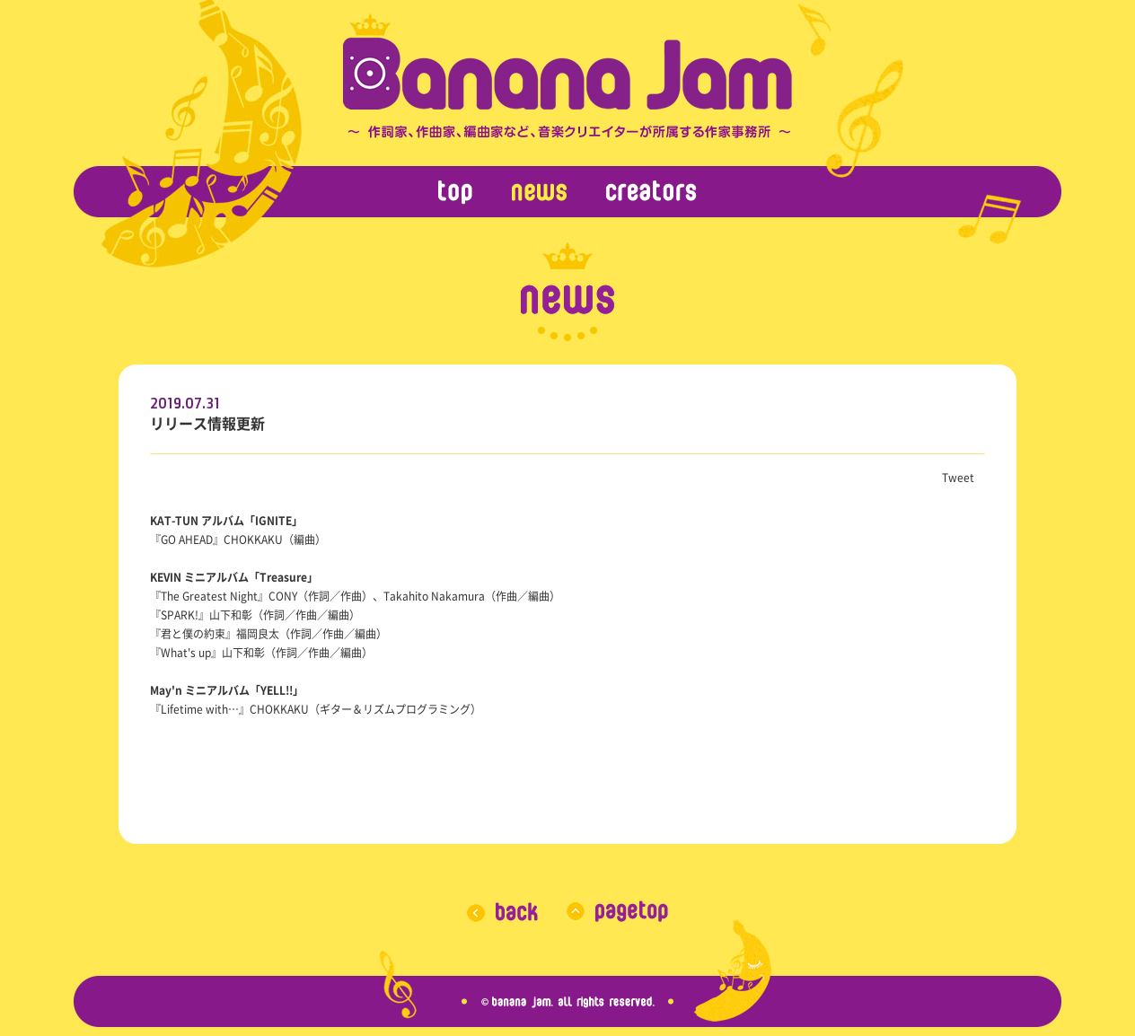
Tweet (958, 478)
